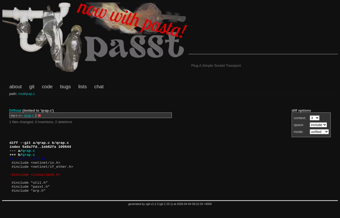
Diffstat (15, 110)
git (32, 86)
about (15, 86)
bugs (65, 86)
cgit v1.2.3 (152, 214)
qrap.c (30, 94)
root (21, 94)
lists (82, 86)
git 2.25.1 (166, 214)
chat (99, 86)
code (47, 86)
